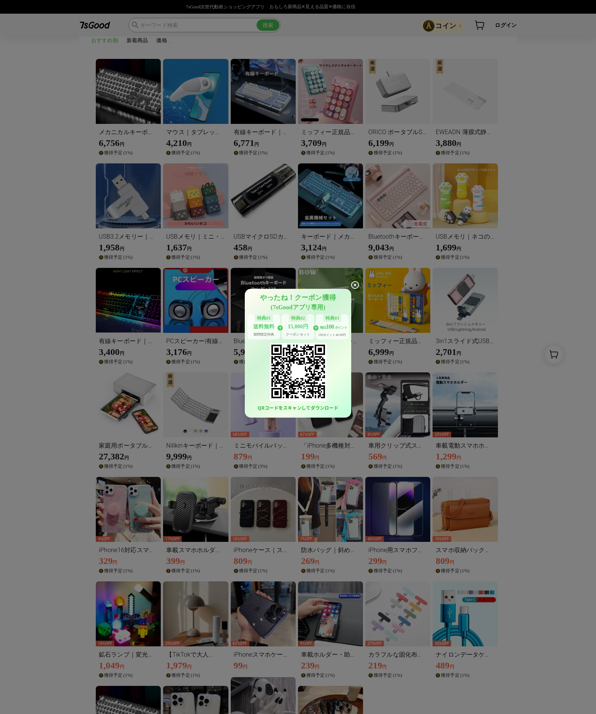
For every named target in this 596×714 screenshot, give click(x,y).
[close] (355, 285)
